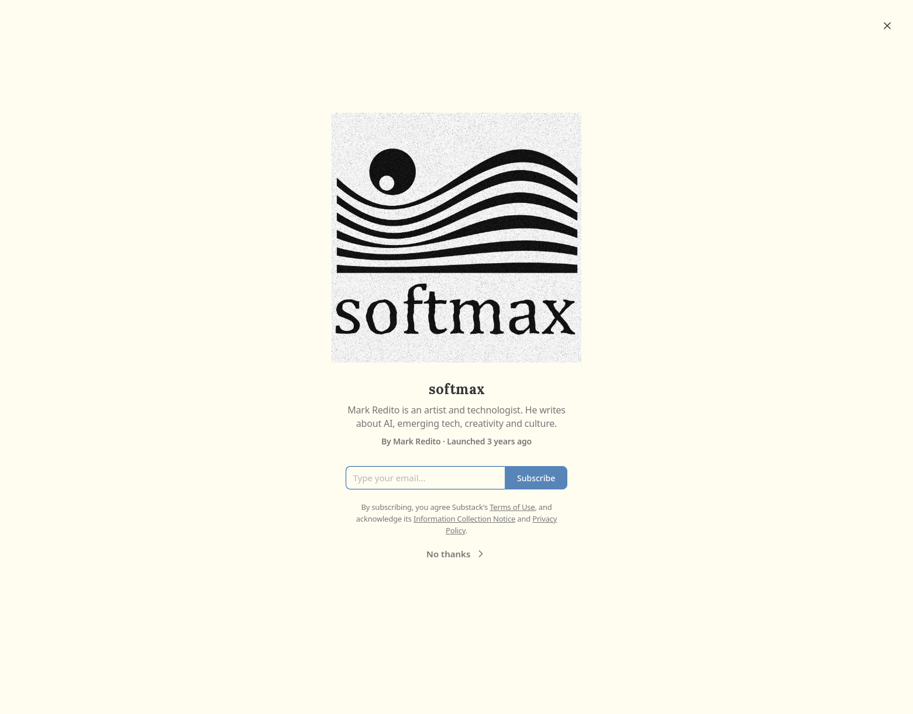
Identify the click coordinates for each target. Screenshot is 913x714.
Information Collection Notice (464, 518)
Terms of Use (512, 507)
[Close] (887, 25)
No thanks (456, 554)
